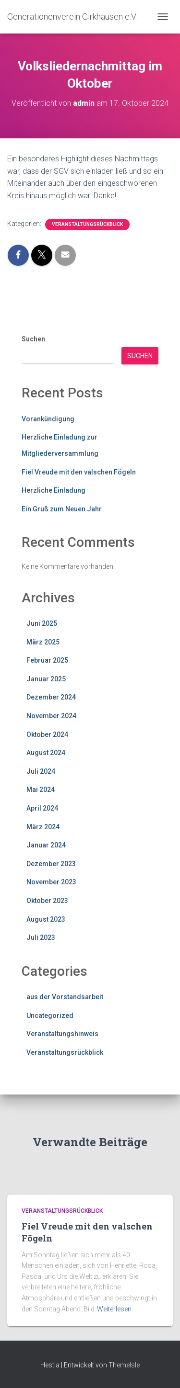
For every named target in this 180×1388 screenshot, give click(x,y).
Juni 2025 (41, 623)
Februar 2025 (47, 660)
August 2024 (45, 752)
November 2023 (51, 882)
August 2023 (45, 919)
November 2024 (51, 716)
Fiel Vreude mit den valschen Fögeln (79, 472)
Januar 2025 (46, 679)
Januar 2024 (46, 845)
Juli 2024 (40, 771)
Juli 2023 (40, 937)
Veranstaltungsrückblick (87, 224)
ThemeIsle (124, 1365)
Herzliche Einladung (53, 490)
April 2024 (42, 808)
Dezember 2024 (51, 697)
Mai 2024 (40, 789)
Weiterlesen (114, 1309)
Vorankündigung (48, 419)
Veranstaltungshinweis (62, 1034)
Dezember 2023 (51, 864)
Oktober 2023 (47, 900)
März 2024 (43, 827)
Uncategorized (49, 1015)
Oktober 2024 (47, 734)
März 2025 (43, 642)
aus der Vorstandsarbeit (64, 997)
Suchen (33, 339)
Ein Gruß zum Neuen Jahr (62, 509)
